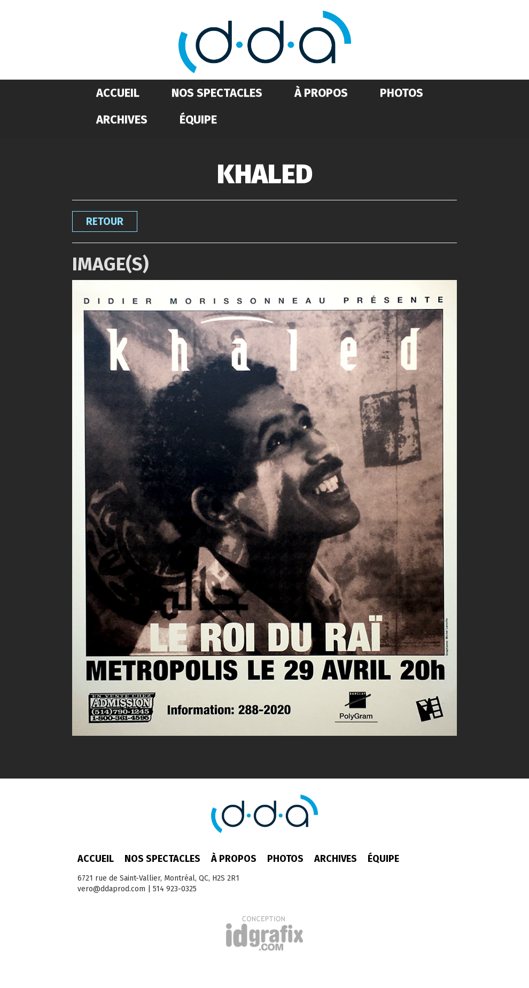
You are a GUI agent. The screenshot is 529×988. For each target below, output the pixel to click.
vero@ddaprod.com (111, 888)
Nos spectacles (217, 92)
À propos (321, 92)
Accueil (117, 92)
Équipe (198, 119)
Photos (401, 92)
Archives (121, 119)
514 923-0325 (175, 888)
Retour (104, 221)
